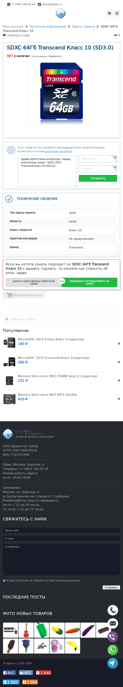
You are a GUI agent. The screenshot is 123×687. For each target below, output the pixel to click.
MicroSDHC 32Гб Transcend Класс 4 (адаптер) (53, 358)
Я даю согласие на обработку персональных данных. (42, 580)
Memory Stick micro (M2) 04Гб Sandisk (47, 394)
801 (25, 673)
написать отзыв (18, 35)
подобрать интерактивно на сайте (89, 282)
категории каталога (58, 151)
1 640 (43, 673)
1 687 (11, 682)
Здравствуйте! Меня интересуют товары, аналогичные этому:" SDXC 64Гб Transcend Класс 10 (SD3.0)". (47, 171)
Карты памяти (83, 26)
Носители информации (48, 26)
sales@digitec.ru (52, 4)
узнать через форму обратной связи (33, 282)
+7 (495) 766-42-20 (23, 4)
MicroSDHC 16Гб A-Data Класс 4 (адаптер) (51, 339)
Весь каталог (13, 26)
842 (9, 673)
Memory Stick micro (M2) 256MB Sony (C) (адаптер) (57, 376)
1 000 (30, 682)
